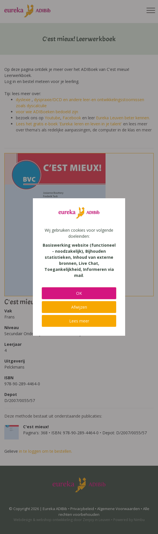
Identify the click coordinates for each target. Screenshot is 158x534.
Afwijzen (79, 307)
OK (79, 293)
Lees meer (79, 321)
